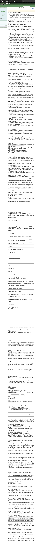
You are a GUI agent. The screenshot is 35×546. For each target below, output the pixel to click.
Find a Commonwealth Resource (28, 1)
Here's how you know (11, 1)
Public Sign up (1, 25)
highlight (33, 8)
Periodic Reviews (3, 14)
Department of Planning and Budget (9, 0)
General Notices (3, 15)
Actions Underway (3, 11)
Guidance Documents (2, 18)
